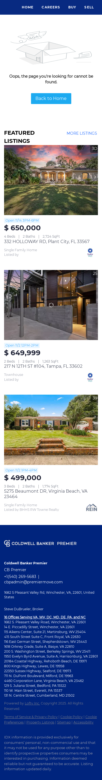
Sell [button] (89, 7)
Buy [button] (72, 7)
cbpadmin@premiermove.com (33, 582)
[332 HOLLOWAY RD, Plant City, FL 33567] (51, 180)
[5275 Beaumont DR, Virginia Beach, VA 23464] (51, 430)
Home (27, 7)
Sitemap (64, 722)
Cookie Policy (71, 717)
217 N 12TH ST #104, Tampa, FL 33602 (43, 366)
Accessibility (83, 722)
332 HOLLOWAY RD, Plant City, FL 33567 (46, 241)
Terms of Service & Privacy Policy (31, 717)
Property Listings (40, 722)
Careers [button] (51, 7)
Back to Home (51, 98)
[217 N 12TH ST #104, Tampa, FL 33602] (51, 305)
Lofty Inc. (32, 703)
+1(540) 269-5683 (20, 576)
